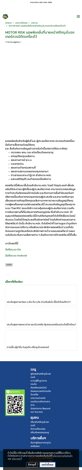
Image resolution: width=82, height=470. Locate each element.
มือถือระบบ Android (16, 255)
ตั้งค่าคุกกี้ (32, 464)
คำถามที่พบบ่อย (38, 429)
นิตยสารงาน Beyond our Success (40, 410)
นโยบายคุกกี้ (17, 458)
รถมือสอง (35, 446)
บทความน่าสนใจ (38, 398)
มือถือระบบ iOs (13, 249)
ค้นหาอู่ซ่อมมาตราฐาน (41, 442)
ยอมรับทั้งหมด (47, 464)
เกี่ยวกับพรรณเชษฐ (40, 432)
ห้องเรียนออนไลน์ (39, 387)
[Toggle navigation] (78, 17)
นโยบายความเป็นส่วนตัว (62, 455)
